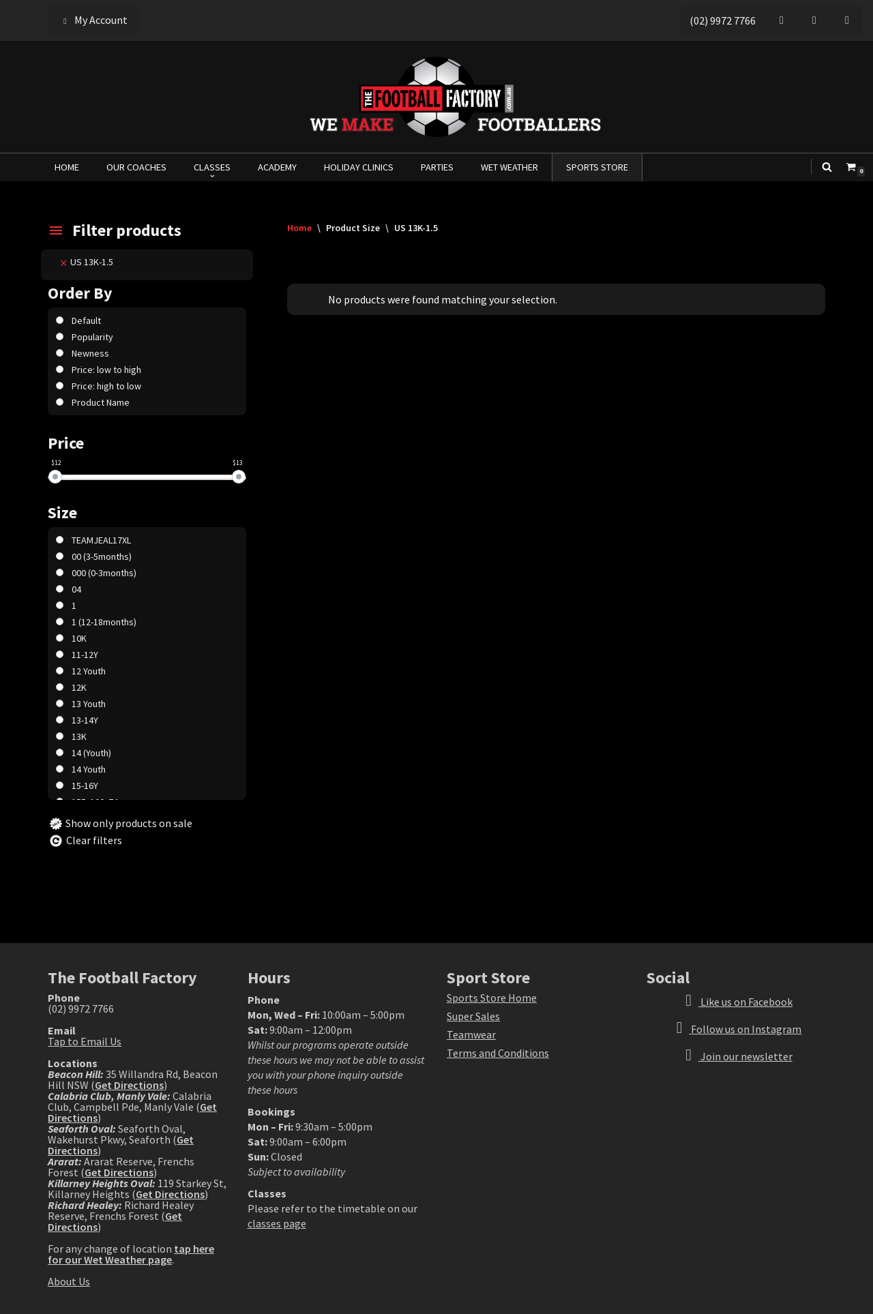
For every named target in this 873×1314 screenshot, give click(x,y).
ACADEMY (277, 167)
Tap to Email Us (84, 1041)
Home (299, 228)
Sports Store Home (492, 997)
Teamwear (471, 1034)
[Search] (827, 167)
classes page (277, 1223)
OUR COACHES (136, 167)
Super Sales (473, 1016)
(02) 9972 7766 (723, 20)
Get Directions (129, 1085)
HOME (67, 167)
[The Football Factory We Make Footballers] (436, 96)
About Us (69, 1281)
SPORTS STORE (597, 167)
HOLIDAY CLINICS (359, 167)
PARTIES (437, 167)
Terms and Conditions (498, 1053)
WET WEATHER (509, 167)
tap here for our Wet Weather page (131, 1254)
